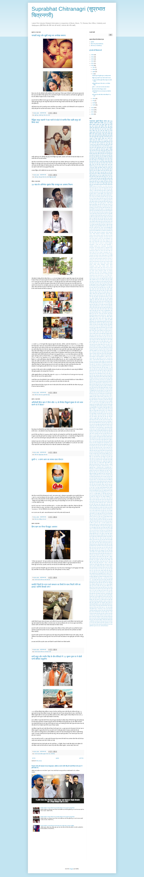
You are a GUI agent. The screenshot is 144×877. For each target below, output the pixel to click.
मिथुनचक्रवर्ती (105, 487)
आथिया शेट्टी (96, 190)
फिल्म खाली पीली (104, 442)
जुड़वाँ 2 (111, 170)
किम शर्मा (100, 196)
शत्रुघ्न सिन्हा (95, 539)
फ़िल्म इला (97, 610)
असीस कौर (110, 299)
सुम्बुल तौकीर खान (106, 581)
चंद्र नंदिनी (93, 369)
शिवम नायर (91, 547)
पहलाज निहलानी (99, 427)
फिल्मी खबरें (101, 176)
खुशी (106, 356)
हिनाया (93, 601)
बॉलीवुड (40, 519)
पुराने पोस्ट (81, 758)
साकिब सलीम (106, 570)
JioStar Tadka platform (103, 255)
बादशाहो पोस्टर (105, 461)
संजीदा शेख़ (102, 222)
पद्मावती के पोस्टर (107, 206)
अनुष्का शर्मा (91, 127)
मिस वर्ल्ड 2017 (104, 488)
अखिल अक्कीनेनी (92, 279)
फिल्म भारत (93, 452)
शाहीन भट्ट (108, 544)
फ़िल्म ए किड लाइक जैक (103, 610)
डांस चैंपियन (105, 385)
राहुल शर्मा (101, 513)
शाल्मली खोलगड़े (105, 542)
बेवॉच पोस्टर (109, 470)
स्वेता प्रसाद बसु (103, 596)
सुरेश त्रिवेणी (91, 582)
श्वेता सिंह (98, 553)
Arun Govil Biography (105, 238)
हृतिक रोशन (91, 133)
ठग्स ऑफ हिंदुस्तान (100, 159)
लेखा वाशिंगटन (108, 527)
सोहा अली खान (103, 588)
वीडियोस (93, 221)
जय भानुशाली (104, 199)
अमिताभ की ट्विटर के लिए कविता (100, 292)
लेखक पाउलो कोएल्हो (101, 527)
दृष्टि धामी (101, 204)
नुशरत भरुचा (102, 206)
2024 (92, 57)
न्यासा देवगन (103, 422)
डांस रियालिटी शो (109, 385)
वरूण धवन (91, 530)
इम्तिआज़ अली (94, 316)
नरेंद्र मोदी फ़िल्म (109, 416)
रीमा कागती (93, 516)
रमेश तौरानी (109, 216)
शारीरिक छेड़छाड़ (98, 221)
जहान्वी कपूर (99, 152)
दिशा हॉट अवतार (107, 405)
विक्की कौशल (97, 146)
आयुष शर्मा (105, 150)
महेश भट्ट (106, 213)
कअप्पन (111, 332)
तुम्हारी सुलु (102, 202)
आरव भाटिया (91, 192)
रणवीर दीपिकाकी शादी (103, 505)
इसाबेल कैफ (107, 319)
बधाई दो (109, 459)
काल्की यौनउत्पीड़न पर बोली (94, 345)
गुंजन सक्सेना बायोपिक (100, 361)
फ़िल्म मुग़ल (102, 621)
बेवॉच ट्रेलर (104, 470)
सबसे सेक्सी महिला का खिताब (97, 561)
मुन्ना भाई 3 (102, 490)
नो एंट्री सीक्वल (108, 421)
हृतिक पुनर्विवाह (94, 602)
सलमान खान (106, 123)
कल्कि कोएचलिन (103, 195)
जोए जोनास (104, 378)
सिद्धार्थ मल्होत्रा (98, 138)
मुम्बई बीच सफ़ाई (106, 490)
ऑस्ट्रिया (101, 330)
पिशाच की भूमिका (93, 430)
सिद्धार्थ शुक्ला (41, 454)
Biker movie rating (93, 241)
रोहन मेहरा (107, 218)
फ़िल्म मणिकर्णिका (96, 230)
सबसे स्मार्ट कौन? (105, 561)
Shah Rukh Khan (92, 187)
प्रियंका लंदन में (95, 438)
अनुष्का (96, 167)
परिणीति (111, 206)
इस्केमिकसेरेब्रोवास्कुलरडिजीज (102, 321)
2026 (92, 54)
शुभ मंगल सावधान (105, 547)
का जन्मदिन (93, 342)
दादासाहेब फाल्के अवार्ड (93, 404)
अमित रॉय (108, 290)
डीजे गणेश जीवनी (99, 388)
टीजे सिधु (99, 381)
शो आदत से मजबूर (106, 548)
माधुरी (100, 482)
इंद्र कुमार (102, 313)
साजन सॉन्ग (91, 571)
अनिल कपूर (104, 155)
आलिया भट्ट (98, 124)
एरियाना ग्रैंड (105, 327)
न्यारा (100, 422)
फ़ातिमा (111, 607)
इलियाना (108, 316)
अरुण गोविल (105, 295)
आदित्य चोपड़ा (101, 190)
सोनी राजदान (96, 588)
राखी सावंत (104, 508)
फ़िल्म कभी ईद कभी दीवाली (93, 611)
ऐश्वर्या (93, 195)
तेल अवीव (106, 393)
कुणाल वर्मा (102, 348)
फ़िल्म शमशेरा (99, 624)
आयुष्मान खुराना (92, 132)
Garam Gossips (108, 139)
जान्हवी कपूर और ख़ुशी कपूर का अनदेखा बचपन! (49, 35)
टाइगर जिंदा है (97, 379)
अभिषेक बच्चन (104, 138)
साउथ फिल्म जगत (92, 182)
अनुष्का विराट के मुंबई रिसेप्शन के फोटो (102, 285)
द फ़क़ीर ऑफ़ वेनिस (102, 401)
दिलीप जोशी (99, 405)
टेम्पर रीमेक (93, 384)
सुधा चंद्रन (102, 579)
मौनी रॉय (110, 136)
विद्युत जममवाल (110, 533)
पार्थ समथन (96, 207)
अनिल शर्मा (108, 281)
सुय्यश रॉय (110, 581)
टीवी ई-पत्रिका (94, 159)
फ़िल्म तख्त (103, 614)
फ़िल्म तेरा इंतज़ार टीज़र (108, 614)
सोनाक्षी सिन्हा (94, 142)
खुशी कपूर (36, 115)
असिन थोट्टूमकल (105, 299)
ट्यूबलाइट (110, 147)
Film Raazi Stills (107, 250)
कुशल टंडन (109, 348)
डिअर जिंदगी (98, 387)
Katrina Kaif (93, 256)
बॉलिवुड (111, 472)
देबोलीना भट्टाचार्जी (92, 412)
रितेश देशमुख (110, 513)
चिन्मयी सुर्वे (110, 369)
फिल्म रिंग (98, 453)
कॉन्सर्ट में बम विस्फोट (93, 353)
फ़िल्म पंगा (99, 616)
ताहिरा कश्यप (95, 392)
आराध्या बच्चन (109, 150)
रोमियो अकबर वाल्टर (100, 521)
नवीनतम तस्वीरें (93, 123)
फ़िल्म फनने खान (92, 618)
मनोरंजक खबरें (99, 213)
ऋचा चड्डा (93, 325)
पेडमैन (103, 432)
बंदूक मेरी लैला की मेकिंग (101, 458)
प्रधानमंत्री (96, 433)
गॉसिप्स (92, 199)
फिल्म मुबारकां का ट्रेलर (103, 452)
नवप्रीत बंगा (91, 418)
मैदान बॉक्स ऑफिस (104, 495)
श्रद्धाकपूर (102, 550)
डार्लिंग (95, 387)
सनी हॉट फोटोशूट (107, 559)
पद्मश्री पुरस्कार (92, 425)
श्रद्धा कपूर (110, 142)
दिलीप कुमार (95, 405)
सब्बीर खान (91, 562)
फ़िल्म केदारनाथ (102, 164)
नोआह (94, 422)
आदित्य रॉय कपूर (109, 190)
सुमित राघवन (101, 581)
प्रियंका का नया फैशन (93, 435)
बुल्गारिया (90, 470)
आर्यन (98, 307)
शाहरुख (90, 181)
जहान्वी (107, 372)
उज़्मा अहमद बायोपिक (99, 324)
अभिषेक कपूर (96, 189)
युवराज (101, 499)
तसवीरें (108, 138)
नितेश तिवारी (94, 206)
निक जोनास (101, 149)
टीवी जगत (36, 394)
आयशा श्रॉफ (110, 304)
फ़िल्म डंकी (99, 614)
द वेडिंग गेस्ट (91, 401)
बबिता (111, 459)
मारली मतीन (91, 484)
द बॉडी (92, 399)
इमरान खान (100, 315)
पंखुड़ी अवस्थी (99, 424)
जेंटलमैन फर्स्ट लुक (106, 375)
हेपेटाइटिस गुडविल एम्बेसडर (106, 602)
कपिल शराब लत (92, 335)
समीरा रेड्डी (99, 562)
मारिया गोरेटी (96, 484)
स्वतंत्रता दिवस (100, 595)
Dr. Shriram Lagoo (93, 249)
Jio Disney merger (108, 253)
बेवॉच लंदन (103, 212)
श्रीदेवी (99, 139)
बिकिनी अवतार (110, 462)
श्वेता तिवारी (103, 162)
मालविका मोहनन (94, 485)
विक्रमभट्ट (95, 531)
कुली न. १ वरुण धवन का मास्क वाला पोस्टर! (47, 459)
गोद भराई (106, 362)
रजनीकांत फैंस (101, 502)
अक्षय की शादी (110, 278)
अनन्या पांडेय (94, 135)
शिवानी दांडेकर (107, 221)
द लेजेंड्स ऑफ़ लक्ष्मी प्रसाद (108, 399)
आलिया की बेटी (105, 307)
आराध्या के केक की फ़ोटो (93, 307)
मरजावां (111, 478)
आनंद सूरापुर (108, 302)
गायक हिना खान (109, 358)
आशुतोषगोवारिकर (107, 310)
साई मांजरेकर (95, 568)
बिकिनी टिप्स (91, 464)
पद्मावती (93, 175)
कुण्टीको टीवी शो (109, 169)
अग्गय (101, 279)
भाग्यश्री (94, 475)
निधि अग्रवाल (103, 419)
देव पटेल (97, 412)
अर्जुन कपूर (104, 133)
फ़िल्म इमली (94, 610)
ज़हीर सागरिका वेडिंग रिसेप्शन (103, 605)
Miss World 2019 (100, 259)
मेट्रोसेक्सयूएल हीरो (103, 491)
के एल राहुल (108, 350)
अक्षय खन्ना (103, 187)
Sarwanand (91, 272)
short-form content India (96, 278)
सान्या (98, 571)
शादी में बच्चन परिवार (98, 542)
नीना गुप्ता (94, 421)
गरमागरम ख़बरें (97, 126)
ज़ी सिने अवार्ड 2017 (102, 607)
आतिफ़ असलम (101, 301)
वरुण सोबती (110, 528)
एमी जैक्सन (97, 327)
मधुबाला (105, 476)
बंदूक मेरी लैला (94, 458)
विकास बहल (110, 530)
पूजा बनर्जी (95, 432)
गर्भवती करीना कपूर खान (103, 198)
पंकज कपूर (95, 424)
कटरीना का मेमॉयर (92, 333)
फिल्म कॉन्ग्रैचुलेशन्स (98, 442)
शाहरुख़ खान (94, 139)
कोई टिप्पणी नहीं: (43, 113)
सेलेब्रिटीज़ (101, 225)
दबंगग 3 (105, 202)
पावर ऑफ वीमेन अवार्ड (99, 428)
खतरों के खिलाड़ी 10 (92, 356)
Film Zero (97, 252)
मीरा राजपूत (106, 142)
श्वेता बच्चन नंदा (93, 222)
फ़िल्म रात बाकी (101, 230)
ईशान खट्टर (101, 147)
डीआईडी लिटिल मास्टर (93, 388)
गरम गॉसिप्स (98, 170)
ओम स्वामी (105, 330)
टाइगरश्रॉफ (108, 379)
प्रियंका (106, 175)
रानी (107, 510)
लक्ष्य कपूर (109, 521)
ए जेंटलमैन (98, 193)
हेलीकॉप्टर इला (97, 604)
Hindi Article (110, 186)
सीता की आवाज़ (108, 578)
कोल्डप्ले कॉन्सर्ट (104, 353)
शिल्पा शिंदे (94, 181)
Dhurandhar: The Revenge (106, 246)
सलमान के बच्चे (97, 567)
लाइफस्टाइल (102, 524)
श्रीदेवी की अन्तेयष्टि (101, 551)
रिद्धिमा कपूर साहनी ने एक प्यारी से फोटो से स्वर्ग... (101, 77)
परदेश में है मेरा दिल (106, 425)
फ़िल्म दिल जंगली (95, 616)
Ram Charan (97, 269)
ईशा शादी (92, 322)
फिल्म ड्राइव (106, 447)
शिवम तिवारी (110, 545)
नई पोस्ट (33, 758)
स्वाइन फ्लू (94, 596)
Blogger (71, 868)
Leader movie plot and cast (101, 256)
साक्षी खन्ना (110, 570)
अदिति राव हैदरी (104, 279)
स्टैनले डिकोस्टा (98, 593)
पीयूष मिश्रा (105, 430)
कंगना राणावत (101, 332)
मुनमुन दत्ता (98, 490)
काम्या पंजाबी (97, 196)
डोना (97, 390)
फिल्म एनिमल (104, 441)
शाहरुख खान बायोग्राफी (97, 544)
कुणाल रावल (98, 348)
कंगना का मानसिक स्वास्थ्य (94, 332)
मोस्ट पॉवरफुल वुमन (97, 496)
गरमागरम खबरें (37, 579)
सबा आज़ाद (110, 561)
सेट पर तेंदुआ (106, 584)
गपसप (94, 170)
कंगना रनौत (106, 147)
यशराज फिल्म (101, 216)
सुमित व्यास (108, 224)
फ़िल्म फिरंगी (108, 229)
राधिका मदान (104, 510)
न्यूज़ (111, 422)
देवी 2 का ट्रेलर (108, 412)
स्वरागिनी (105, 595)
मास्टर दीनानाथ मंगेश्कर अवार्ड (105, 485)
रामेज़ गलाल (109, 512)
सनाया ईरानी (106, 222)
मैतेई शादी (99, 495)
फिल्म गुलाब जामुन (94, 444)
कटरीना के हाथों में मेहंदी (99, 333)
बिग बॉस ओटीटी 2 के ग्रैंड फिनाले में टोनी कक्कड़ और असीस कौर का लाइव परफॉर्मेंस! (57, 825)
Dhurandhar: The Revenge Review (96, 247)
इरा (97, 316)
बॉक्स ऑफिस (97, 153)
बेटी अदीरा (94, 470)
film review (99, 187)
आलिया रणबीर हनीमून (92, 310)
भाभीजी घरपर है (98, 475)
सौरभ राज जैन (91, 590)
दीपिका (99, 173)
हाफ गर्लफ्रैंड (101, 599)
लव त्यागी (95, 522)
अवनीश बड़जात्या (109, 298)
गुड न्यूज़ (106, 361)
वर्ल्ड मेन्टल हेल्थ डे (96, 530)
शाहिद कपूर (94, 130)
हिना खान (45, 454)
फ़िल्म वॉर (95, 624)
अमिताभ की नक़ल (109, 292)
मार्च (93, 100)
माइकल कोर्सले (110, 481)
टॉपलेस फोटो (97, 384)
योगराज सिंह (107, 501)
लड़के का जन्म (91, 528)
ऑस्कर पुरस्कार (97, 330)
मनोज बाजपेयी (107, 478)
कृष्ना (104, 350)
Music (106, 259)
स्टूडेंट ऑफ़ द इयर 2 (97, 227)
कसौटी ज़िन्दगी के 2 (109, 195)
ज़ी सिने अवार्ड (95, 607)
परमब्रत (111, 425)
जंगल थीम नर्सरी (98, 370)
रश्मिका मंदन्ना (100, 508)
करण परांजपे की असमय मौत (96, 338)
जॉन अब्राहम (100, 201)
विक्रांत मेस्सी (104, 531)
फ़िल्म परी (107, 616)
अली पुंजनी (100, 298)
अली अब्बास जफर (109, 155)
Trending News (92, 144)
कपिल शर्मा (98, 144)
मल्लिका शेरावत (103, 479)
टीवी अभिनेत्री (103, 381)
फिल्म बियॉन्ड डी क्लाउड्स (105, 450)
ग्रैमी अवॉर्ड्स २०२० (107, 367)
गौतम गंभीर (98, 365)
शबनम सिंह (103, 539)
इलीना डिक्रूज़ (104, 318)
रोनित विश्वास (94, 521)
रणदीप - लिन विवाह (107, 502)
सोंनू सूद (103, 585)
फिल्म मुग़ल (108, 452)
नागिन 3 (111, 418)
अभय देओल (108, 287)
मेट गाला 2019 (94, 179)
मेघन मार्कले (108, 215)
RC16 (107, 267)
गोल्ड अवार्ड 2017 (92, 364)
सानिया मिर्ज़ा (98, 224)
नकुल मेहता (106, 204)
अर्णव (105, 296)
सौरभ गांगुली (110, 588)
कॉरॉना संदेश (99, 353)
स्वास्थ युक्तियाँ (98, 596)
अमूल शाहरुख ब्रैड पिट (101, 293)
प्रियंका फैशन (101, 436)
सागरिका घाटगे (99, 182)
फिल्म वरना (93, 455)
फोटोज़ (105, 176)
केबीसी (105, 352)
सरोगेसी (95, 564)
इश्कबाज (109, 318)
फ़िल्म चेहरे (96, 613)
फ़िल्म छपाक (100, 613)
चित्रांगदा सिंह (106, 369)
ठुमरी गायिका (101, 385)
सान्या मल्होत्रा (102, 571)
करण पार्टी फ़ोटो (103, 338)
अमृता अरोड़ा (108, 293)
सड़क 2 (102, 227)
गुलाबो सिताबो (96, 362)
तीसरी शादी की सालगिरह (104, 392)
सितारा (92, 574)
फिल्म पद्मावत (101, 448)
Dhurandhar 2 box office (102, 186)
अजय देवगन (91, 147)
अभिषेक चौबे (91, 290)
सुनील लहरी (106, 579)
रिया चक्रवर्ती (103, 515)
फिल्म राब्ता (94, 210)
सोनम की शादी (95, 164)
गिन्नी (96, 359)
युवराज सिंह (102, 161)
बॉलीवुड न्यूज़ (96, 473)
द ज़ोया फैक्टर (96, 401)
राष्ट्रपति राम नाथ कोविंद (95, 513)
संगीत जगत (110, 132)
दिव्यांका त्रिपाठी (92, 204)
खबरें (106, 144)
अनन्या (95, 281)
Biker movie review (101, 241)
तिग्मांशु (99, 392)
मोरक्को (92, 496)
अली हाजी (104, 298)
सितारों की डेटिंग (101, 574)
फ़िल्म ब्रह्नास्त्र (108, 619)
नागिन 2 (108, 418)
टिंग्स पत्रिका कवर (95, 381)
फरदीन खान (94, 439)
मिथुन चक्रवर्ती (100, 487)
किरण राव (97, 347)
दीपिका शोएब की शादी (108, 408)
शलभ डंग (106, 541)
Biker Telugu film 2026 (107, 239)
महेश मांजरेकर (105, 481)
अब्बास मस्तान (103, 287)
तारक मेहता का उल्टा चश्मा (107, 172)
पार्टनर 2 (94, 428)
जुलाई (93, 71)
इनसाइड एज (96, 315)
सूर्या (98, 225)
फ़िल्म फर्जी (96, 618)
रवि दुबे (94, 507)
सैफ (94, 585)
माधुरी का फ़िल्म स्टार (104, 482)
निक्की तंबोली (91, 419)
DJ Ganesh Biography (107, 242)
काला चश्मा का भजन (108, 344)
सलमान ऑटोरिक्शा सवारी (98, 565)
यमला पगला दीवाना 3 (96, 498)
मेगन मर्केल (110, 490)
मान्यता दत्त (110, 482)
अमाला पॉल (100, 290)
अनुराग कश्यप (97, 282)
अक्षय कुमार (110, 126)
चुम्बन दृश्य (91, 370)
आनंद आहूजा (96, 147)
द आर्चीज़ (110, 395)
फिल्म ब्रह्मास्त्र (108, 209)
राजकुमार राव (91, 138)
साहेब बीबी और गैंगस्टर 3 (103, 573)
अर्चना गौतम (91, 296)
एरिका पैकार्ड (101, 327)
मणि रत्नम (102, 476)
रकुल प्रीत (91, 502)
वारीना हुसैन (94, 219)
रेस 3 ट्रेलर (110, 518)
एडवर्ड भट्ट (93, 327)
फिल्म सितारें (102, 455)
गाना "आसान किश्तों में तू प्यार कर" (100, 358)
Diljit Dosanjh (104, 166)
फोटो (49, 115)
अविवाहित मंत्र (91, 299)
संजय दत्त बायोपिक (100, 181)
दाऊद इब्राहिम (102, 402)
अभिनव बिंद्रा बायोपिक (106, 289)
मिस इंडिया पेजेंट (99, 488)
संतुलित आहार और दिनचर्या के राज (106, 555)
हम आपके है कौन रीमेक (107, 598)
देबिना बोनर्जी (110, 410)
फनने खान (97, 209)
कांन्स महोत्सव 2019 (108, 342)
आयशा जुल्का (106, 304)
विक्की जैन (91, 531)
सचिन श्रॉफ (104, 556)
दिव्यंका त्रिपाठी (109, 202)
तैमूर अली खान (92, 173)
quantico (106, 276)
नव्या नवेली (101, 418)
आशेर (111, 310)
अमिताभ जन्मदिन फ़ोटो (93, 293)
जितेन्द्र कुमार (91, 373)
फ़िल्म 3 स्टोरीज (97, 608)
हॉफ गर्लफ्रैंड (102, 604)
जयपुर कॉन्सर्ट (108, 199)
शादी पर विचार (91, 542)
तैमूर (109, 152)
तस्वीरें (101, 123)
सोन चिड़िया (107, 585)
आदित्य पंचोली (94, 302)
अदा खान (106, 187)
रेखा (100, 218)
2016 (92, 114)
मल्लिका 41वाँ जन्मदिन (97, 479)
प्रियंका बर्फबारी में (107, 436)
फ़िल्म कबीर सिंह (109, 610)
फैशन (104, 149)
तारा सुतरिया (96, 149)
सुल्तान (95, 582)
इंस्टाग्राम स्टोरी (106, 313)
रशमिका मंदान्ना (102, 507)
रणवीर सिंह (53, 753)
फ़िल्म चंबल (93, 613)
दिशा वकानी (103, 405)
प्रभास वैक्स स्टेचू (101, 433)
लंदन (104, 521)
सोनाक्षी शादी (91, 588)
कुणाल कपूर (108, 196)
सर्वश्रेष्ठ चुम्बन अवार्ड (103, 564)
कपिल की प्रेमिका (106, 333)
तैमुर (109, 393)
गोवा (94, 199)
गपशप (111, 356)
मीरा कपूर (92, 490)
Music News (109, 259)
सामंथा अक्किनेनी (109, 571)
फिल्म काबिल (108, 441)
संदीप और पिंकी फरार (93, 556)
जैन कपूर (100, 378)
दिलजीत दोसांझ (92, 153)
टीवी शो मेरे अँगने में (106, 382)
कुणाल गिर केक (93, 348)
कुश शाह (105, 348)
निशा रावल (91, 421)
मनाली (92, 478)
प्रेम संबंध (107, 438)
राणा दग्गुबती (94, 218)
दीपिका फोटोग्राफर (102, 408)
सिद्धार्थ (103, 182)
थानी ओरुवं (107, 395)
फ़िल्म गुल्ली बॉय (98, 229)
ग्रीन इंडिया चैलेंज (98, 367)
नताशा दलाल (100, 415)
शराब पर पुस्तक (95, 541)
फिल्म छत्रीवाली (104, 444)
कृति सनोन (102, 350)
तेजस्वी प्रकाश (102, 393)
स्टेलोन (94, 593)
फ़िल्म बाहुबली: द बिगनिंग (101, 619)
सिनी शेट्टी (93, 578)
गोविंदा (95, 365)
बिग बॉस (95, 464)
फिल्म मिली (97, 452)
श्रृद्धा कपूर (91, 553)
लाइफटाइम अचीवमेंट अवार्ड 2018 (94, 524)
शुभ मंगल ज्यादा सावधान (98, 547)
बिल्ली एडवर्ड (98, 468)
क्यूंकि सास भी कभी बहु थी (105, 355)
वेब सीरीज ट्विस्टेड (100, 536)
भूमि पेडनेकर (102, 153)
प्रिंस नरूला (110, 207)
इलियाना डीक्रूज (94, 193)
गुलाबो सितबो (91, 362)
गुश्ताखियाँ (103, 362)
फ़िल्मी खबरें (103, 625)
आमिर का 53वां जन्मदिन (99, 304)
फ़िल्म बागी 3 (91, 619)
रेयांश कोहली (103, 218)
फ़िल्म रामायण (100, 622)
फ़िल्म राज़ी (104, 622)
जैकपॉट (95, 376)
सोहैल (107, 588)
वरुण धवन (44, 519)
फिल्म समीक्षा (96, 176)
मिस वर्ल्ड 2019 (109, 488)
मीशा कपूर (102, 215)
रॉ (89, 519)
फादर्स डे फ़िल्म (98, 439)
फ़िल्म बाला (95, 619)
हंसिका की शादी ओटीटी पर (93, 598)
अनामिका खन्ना (98, 281)
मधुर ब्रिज (108, 476)
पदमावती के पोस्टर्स (109, 424)
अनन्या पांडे (110, 187)
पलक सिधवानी (91, 427)
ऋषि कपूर (36, 177)
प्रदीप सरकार (91, 433)
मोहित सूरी (97, 216)
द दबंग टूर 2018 (99, 398)
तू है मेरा (98, 393)
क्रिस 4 (111, 355)
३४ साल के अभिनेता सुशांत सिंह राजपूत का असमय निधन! (52, 184)
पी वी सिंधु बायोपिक (100, 430)
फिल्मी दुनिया (98, 210)
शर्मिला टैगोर (101, 541)
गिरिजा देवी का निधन (104, 359)
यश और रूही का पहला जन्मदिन (105, 498)
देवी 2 (105, 412)
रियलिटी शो (99, 515)
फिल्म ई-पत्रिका (99, 441)
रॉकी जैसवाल (105, 519)
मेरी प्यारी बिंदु (107, 153)
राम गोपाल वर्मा (109, 179)
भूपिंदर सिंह (93, 476)
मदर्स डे (109, 212)
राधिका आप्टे (100, 510)
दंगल (111, 152)
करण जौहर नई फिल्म (98, 336)
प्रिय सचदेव (110, 433)
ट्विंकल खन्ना (100, 141)
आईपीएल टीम (91, 301)
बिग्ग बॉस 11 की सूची (104, 467)
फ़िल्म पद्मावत (107, 184)
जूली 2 (95, 375)
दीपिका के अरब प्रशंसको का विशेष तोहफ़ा (100, 407)
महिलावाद (101, 481)
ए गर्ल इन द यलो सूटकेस (99, 325)
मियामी (99, 215)
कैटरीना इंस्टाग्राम (109, 352)
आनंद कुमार (99, 302)
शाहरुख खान (97, 127)
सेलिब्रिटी (110, 584)
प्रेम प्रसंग (103, 438)
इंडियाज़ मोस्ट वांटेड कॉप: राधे (94, 313)
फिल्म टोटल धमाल (96, 445)
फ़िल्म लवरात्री (106, 230)
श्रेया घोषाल (95, 553)
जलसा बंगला (99, 372)
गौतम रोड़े (97, 199)
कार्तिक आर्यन (91, 141)
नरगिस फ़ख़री (100, 416)
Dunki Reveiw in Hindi (107, 249)
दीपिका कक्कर (97, 204)
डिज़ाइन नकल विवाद (109, 387)
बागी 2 (101, 461)
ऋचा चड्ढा (93, 156)
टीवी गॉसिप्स (104, 201)
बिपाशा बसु (93, 178)
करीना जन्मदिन (110, 339)
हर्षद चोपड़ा (95, 599)
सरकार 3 (102, 562)
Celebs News (95, 242)
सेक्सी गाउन (102, 584)
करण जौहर (107, 127)
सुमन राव (97, 581)
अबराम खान (96, 287)
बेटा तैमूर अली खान (98, 212)
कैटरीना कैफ (103, 144)
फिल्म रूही (101, 453)
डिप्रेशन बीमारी (103, 387)
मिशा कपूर (94, 488)
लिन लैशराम (106, 525)
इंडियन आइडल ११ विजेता (100, 312)
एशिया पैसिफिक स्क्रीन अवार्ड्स (96, 329)
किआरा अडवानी (105, 345)
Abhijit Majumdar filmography (99, 233)
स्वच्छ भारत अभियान (94, 595)
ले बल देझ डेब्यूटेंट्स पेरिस (93, 527)
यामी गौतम (94, 150)
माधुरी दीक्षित (104, 178)
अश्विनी (96, 299)
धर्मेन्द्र (101, 413)
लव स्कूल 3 (99, 522)
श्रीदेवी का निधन (95, 551)
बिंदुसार (106, 462)
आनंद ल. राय (103, 302)
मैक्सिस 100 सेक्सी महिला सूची (103, 493)
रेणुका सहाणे (95, 518)
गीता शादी (95, 361)
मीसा (105, 215)
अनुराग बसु (101, 282)
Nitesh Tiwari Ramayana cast (95, 261)
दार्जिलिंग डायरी (99, 404)
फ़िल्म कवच (100, 611)
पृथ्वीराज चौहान (99, 432)
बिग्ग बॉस (93, 212)
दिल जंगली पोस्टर (104, 404)
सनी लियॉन (106, 181)
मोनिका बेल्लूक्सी (109, 495)
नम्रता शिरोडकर (94, 416)
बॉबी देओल (103, 472)
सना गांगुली (100, 558)
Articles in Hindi (97, 238)
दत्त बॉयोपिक (110, 401)
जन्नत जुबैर (107, 370)
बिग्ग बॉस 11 (97, 161)
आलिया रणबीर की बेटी (100, 308)
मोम (90, 496)
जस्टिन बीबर (104, 372)
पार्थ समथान (46, 651)
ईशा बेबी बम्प (109, 321)
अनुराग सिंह (105, 282)
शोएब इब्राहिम (91, 550)
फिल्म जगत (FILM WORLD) (97, 43)
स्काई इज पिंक (105, 590)
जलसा (96, 372)
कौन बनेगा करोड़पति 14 (97, 355)
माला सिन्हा (98, 485)
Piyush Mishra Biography (99, 264)
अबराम (92, 287)
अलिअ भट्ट (108, 296)
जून (93, 73)
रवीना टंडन (100, 179)
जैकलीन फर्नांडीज (102, 376)
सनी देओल (110, 558)
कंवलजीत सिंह (107, 332)
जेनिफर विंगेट (91, 172)
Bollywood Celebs (97, 166)
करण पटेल (108, 336)
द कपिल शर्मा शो (106, 396)
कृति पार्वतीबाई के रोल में (96, 350)
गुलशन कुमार (110, 361)
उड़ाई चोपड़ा (105, 324)
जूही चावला (98, 375)
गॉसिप (106, 126)
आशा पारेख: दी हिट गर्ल (101, 310)
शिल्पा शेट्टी (103, 221)
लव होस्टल (104, 522)
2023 (92, 59)
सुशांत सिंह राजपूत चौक (102, 582)
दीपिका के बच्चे (110, 407)
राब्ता (90, 512)
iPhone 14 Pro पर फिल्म (104, 275)
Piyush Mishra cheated (100, 265)
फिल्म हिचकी (107, 455)
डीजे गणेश (92, 202)
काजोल (108, 133)
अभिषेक (111, 289)
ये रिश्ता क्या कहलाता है (101, 501)
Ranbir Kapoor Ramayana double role (100, 270)
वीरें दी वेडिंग (107, 146)
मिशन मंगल (91, 488)
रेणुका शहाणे (91, 518)
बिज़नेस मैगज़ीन (102, 468)
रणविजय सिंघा (103, 504)
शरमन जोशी (91, 541)
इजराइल (111, 313)
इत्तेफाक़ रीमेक (91, 315)
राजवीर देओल (108, 508)
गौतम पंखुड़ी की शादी (103, 365)
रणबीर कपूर (107, 124)
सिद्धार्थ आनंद (102, 576)
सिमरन (96, 578)
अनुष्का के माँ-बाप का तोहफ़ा (97, 284)
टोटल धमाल (102, 384)
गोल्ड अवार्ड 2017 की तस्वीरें (101, 364)
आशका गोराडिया (106, 192)
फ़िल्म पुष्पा (110, 616)
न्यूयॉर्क (90, 175)
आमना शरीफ (93, 304)
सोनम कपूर (106, 129)
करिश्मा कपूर (106, 156)
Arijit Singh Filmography (98, 236)
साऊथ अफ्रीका (101, 570)
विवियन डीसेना (103, 219)
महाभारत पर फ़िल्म (97, 481)
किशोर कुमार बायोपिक (102, 347)
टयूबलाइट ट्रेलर (92, 379)
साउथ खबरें (100, 568)
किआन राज (101, 345)
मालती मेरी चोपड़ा (107, 484)
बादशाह (110, 210)
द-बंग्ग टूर (106, 401)
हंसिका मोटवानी (100, 598)
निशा (111, 419)
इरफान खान (110, 167)
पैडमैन (107, 207)
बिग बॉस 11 (103, 464)
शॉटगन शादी (101, 548)
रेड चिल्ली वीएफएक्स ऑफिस (107, 516)
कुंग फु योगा (108, 347)
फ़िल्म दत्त (90, 616)
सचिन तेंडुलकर (99, 556)
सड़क (107, 596)
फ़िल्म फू (105, 618)
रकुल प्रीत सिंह (95, 502)
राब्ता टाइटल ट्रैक (94, 512)
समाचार (109, 222)
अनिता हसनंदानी (103, 281)
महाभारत (92, 481)
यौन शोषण (110, 501)
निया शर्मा (106, 173)
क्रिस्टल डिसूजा (96, 198)
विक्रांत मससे (99, 531)
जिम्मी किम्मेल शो (100, 373)
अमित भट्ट (104, 290)
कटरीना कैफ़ (99, 135)
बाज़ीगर (103, 462)
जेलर (92, 376)
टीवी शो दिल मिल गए (99, 382)
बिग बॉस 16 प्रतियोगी (108, 464)
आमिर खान (102, 127)
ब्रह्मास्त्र (106, 212)
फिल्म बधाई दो (98, 450)
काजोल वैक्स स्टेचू (92, 344)
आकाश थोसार (96, 301)
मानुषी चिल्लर (93, 215)
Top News (102, 273)
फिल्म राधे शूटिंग (93, 453)
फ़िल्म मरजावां (95, 621)
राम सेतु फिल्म (102, 512)
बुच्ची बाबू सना (110, 468)
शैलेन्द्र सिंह (96, 548)
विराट (105, 535)
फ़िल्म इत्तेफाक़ (93, 229)
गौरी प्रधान (109, 365)
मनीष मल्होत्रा (95, 478)
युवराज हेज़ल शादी (105, 499)
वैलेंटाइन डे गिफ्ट (95, 538)
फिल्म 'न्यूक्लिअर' (109, 439)
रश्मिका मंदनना (107, 507)
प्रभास (106, 159)
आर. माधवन (105, 305)
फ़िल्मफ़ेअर (106, 625)
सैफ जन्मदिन (97, 585)
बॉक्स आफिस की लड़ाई (97, 472)
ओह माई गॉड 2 (109, 330)
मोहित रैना (91, 498)
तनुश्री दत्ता (91, 392)
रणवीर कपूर (108, 504)
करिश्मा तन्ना (105, 339)
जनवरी (93, 105)
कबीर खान (96, 335)
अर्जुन (109, 189)
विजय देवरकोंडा (98, 219)
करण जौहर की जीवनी (105, 335)
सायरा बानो (97, 573)
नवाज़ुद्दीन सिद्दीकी (96, 418)
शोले (99, 550)
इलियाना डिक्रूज (98, 318)
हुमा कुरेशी (98, 601)
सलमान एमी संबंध (109, 564)
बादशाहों (109, 461)
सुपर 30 (105, 224)
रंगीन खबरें (91, 136)
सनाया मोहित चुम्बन (106, 558)
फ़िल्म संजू (110, 230)
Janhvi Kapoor (102, 253)
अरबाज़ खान (101, 189)
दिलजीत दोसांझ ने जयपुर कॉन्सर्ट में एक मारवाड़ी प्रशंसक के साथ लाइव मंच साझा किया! (57, 808)
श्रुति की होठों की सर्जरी (108, 551)
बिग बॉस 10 (99, 464)
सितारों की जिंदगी (96, 574)
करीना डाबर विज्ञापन (92, 341)
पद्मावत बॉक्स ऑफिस (98, 425)
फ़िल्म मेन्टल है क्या (107, 621)
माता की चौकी (96, 482)
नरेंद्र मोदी (104, 416)
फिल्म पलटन (106, 448)
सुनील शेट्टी (110, 579)
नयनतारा (109, 204)
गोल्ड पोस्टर (108, 364)
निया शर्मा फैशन (108, 419)
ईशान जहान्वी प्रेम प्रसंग (98, 322)
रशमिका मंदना (97, 507)
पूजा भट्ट (97, 175)
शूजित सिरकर (91, 548)
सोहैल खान (104, 225)
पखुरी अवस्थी (104, 424)
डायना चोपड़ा (91, 387)
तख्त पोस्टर (110, 390)
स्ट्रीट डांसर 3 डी (104, 593)
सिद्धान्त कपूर (98, 576)
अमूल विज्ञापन (100, 167)
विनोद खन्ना (95, 535)
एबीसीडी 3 (102, 193)
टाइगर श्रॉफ (109, 135)
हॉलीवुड (109, 227)
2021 (92, 63)
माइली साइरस (91, 482)
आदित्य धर (105, 190)
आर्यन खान (101, 307)
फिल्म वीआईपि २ (97, 455)
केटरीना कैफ (94, 352)
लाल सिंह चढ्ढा (102, 525)
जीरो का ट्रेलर (105, 373)
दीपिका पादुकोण (43, 753)
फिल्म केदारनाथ (92, 161)
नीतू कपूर (40, 177)
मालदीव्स (108, 178)
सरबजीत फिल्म (91, 564)
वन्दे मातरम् (106, 528)
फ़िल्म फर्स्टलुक (101, 618)
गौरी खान (107, 170)
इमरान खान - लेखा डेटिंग (106, 315)
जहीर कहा (110, 372)
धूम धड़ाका (104, 413)
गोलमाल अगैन (110, 362)
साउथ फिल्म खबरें (109, 568)
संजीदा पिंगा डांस (98, 555)
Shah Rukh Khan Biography (101, 272)
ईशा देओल (91, 169)
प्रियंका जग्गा (91, 436)
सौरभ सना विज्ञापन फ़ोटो (99, 590)
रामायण (106, 512)
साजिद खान (95, 571)
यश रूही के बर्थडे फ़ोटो (95, 499)
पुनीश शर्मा (104, 207)
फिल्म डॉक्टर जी (101, 447)
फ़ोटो (93, 129)
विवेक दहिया (108, 219)
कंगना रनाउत (102, 146)
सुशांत (97, 582)
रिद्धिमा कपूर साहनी (52, 177)
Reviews (110, 270)
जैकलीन (97, 376)
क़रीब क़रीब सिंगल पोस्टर (108, 604)
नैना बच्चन (104, 421)
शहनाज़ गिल (110, 541)
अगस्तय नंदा (98, 279)
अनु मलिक (92, 282)
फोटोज (107, 136)
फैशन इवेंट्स (96, 456)
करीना (105, 169)
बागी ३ (107, 176)
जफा (110, 370)
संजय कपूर (98, 222)
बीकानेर (106, 468)
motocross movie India (100, 276)
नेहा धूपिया (110, 173)
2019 (92, 107)
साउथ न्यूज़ (104, 568)
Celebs (110, 146)
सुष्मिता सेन (93, 225)
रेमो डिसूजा (99, 518)
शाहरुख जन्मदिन (103, 544)
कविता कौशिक (103, 341)
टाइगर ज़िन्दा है (97, 172)
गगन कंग (108, 356)
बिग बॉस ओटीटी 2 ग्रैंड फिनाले (101, 465)
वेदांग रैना (90, 536)
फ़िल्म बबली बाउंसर (109, 618)
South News (97, 273)
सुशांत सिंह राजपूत (46, 394)
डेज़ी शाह (107, 388)
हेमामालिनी (93, 604)
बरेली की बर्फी (95, 461)
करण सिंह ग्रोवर (96, 169)
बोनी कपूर (96, 178)
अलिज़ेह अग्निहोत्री (95, 298)
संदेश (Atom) (39, 760)
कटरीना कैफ (98, 132)
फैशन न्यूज (100, 456)
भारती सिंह (107, 475)
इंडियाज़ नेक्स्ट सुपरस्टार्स (108, 312)
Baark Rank (99, 239)
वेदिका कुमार (95, 536)
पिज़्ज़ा (104, 428)
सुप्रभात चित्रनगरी (92, 581)
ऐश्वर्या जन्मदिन (91, 330)
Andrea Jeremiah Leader (98, 235)
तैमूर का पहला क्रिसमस (101, 395)
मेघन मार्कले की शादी (96, 491)
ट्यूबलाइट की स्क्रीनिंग (95, 385)
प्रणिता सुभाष (106, 432)
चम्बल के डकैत (98, 369)
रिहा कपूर (97, 218)
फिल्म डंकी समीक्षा (95, 447)
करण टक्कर (104, 336)
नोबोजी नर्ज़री (97, 422)
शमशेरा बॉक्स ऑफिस (109, 539)
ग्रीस (102, 367)
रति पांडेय (108, 505)
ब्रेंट (104, 473)
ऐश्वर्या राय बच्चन (108, 130)
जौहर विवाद (107, 378)
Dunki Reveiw (100, 249)
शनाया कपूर (99, 539)
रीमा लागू (96, 516)
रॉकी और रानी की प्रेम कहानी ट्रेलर (96, 519)
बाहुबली (100, 462)
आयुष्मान (90, 305)
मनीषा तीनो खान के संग (101, 478)
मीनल (90, 490)
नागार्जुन (105, 418)
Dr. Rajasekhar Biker (108, 247)
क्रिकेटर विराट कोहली (96, 158)
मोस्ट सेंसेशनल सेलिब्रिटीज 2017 (106, 496)
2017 (92, 112)
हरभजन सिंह (106, 227)
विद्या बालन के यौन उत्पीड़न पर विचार (101, 533)
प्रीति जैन (100, 438)
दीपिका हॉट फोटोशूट (92, 410)
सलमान (107, 162)
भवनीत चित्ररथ (108, 473)
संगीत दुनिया (103, 553)
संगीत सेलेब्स (107, 553)
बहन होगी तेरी (106, 210)
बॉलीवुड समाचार (101, 473)
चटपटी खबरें (110, 144)
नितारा (95, 419)
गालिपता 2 (91, 359)
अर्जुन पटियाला (96, 296)
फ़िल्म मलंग (99, 621)
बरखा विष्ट (91, 461)
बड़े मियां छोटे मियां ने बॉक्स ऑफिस (101, 459)
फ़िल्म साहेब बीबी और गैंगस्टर (105, 624)
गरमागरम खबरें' (104, 132)
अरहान (102, 295)
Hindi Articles (98, 133)
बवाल (99, 461)
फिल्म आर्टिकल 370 (102, 209)
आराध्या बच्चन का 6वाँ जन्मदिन (98, 192)
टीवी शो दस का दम (92, 382)
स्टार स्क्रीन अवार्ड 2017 (102, 591)
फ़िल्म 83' (102, 608)
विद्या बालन (94, 162)
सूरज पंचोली (108, 582)
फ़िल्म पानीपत (104, 229)
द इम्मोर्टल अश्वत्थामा (100, 396)
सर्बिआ (98, 564)
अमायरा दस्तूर (96, 290)
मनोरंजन (103, 213)
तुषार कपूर (110, 392)
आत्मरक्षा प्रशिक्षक (107, 301)
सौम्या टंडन (108, 225)
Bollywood (95, 186)
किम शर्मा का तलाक (92, 347)
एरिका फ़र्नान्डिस (106, 193)
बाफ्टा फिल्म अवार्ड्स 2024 (94, 462)
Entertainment (92, 250)
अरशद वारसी (98, 295)
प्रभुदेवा (103, 175)
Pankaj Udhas (103, 262)
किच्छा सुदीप (110, 345)
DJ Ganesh (100, 242)
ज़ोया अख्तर (108, 607)
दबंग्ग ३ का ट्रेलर (92, 402)
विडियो (94, 533)
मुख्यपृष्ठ (57, 758)
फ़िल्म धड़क (107, 164)
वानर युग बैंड (106, 530)
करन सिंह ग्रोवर (97, 339)
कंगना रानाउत (94, 152)
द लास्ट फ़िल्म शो (100, 399)
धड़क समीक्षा (91, 415)
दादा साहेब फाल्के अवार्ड (108, 402)
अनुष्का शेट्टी (91, 189)
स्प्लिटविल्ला (109, 593)
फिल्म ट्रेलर (102, 445)
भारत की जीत (103, 475)
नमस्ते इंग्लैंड (102, 173)
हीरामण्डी (95, 601)
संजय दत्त (103, 139)
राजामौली (96, 510)
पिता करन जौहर (107, 428)
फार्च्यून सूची (103, 439)
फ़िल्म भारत (99, 155)
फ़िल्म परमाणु (104, 616)
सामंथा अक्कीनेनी (92, 573)
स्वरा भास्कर (94, 184)
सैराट (100, 585)
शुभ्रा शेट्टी (110, 547)
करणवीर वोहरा (98, 195)
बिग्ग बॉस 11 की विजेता (96, 467)
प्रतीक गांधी (110, 432)
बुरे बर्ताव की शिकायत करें (95, 50)
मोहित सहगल (93, 216)
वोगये (103, 538)
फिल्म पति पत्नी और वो (95, 448)
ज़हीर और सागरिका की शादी (93, 605)
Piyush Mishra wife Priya (99, 267)
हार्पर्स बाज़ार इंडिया (107, 599)
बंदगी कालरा (102, 210)
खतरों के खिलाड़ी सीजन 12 (100, 356)
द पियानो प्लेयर (105, 398)
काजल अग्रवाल (91, 196)
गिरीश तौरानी (110, 359)
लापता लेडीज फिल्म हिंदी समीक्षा (94, 525)
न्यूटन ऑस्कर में (108, 422)
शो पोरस (111, 548)
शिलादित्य (92, 545)
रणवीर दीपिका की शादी (96, 505)
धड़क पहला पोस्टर (109, 413)
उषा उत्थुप (94, 324)
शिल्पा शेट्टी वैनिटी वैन (98, 545)
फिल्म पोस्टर (110, 175)
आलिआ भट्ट (105, 167)
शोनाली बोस (97, 550)
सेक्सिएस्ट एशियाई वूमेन (96, 584)
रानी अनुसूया (110, 510)
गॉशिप (103, 124)
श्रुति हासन (98, 162)
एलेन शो (109, 327)
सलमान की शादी (92, 567)
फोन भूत (106, 456)
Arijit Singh (105, 235)
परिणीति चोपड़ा (106, 141)
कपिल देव (110, 333)
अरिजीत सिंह (106, 189)
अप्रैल (93, 98)
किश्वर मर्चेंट (104, 196)
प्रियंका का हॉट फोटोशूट (101, 435)
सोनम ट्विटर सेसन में (104, 587)
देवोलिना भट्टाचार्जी (97, 413)
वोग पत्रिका (100, 538)
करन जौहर (102, 169)
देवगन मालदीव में (101, 412)
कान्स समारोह (98, 344)
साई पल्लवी (91, 568)
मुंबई (95, 490)
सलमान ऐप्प (91, 565)
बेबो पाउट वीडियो (99, 470)
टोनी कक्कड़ (106, 384)
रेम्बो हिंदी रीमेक (103, 518)
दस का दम (97, 402)
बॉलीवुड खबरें (91, 473)
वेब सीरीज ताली (105, 536)
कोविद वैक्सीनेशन (109, 353)
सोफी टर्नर (99, 588)
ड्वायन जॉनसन (97, 202)
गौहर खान (100, 199)
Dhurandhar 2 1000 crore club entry (97, 244)
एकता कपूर (102, 156)
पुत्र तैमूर (108, 430)
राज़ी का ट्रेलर (105, 513)
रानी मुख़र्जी (104, 179)
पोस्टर (100, 175)
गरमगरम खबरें (91, 358)
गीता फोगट (91, 361)
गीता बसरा (108, 198)
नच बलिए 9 (95, 415)
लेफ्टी (111, 527)
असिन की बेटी (99, 299)
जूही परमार (101, 375)
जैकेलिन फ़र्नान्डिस (94, 201)
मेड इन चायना (109, 491)
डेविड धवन (104, 388)
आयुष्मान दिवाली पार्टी (95, 305)
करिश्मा (102, 339)
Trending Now (107, 273)
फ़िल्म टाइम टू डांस (94, 614)
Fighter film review (99, 250)
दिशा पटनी (104, 136)
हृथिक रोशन (99, 602)
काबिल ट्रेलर (103, 344)
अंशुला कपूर (103, 278)
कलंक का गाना (98, 341)
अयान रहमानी (94, 295)
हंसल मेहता (110, 596)
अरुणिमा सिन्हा (110, 295)
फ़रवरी (93, 103)
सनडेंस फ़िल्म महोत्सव (95, 558)
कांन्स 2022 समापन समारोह (100, 342)
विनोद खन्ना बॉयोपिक (100, 535)
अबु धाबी (99, 287)
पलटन (95, 427)
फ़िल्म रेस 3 (108, 622)
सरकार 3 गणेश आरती (108, 562)
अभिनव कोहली (99, 289)
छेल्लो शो (94, 370)
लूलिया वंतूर (110, 525)
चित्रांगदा (102, 369)
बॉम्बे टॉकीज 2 (107, 472)
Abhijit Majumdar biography (99, 232)
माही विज (96, 215)
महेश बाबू (100, 178)
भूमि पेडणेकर (98, 476)
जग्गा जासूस (103, 370)
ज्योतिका (111, 378)
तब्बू (101, 172)
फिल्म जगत (46, 115)
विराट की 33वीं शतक (109, 535)
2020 (92, 65)
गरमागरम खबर (103, 170)
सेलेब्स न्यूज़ (91, 585)
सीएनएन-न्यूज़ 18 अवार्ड (102, 578)
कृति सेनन (91, 170)
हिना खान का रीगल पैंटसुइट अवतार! (44, 527)
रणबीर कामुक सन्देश (97, 504)
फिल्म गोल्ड (99, 444)
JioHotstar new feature (93, 255)
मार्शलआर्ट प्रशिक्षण (101, 484)
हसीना (98, 599)
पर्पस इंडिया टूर (91, 207)
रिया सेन (107, 515)
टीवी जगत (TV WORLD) (96, 45)
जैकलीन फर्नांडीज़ (108, 376)
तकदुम (107, 390)
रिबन (96, 515)
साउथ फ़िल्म (96, 570)
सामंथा (106, 571)
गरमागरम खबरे (106, 158)
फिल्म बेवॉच (91, 176)
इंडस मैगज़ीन (94, 312)
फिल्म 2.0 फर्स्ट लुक (92, 441)
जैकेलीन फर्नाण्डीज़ (105, 152)
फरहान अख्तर (109, 159)
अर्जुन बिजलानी (101, 296)
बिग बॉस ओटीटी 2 (92, 465)
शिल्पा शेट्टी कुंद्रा (105, 545)
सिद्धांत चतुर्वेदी (93, 576)
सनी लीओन (102, 559)
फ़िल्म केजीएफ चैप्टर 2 (106, 611)
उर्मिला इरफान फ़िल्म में (106, 322)
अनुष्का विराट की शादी (106, 284)
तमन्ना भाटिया (91, 146)
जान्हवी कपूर (41, 115)
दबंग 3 (96, 173)
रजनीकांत (105, 216)
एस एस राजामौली (104, 329)
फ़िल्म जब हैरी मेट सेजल (106, 613)
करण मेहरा (108, 338)
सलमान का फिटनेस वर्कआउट (107, 565)
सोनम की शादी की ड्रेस (96, 587)
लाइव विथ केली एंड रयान (108, 524)
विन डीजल (91, 535)
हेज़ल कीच (103, 184)
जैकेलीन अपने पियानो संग (95, 378)
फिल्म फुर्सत (94, 450)
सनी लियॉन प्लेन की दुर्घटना (94, 559)
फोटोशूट (103, 456)
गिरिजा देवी (99, 359)
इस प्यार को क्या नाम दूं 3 (100, 319)
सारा (101, 224)
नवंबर (93, 67)
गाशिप (94, 359)
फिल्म (106, 439)
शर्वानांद (104, 541)
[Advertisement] (100, 656)
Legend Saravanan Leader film (101, 258)
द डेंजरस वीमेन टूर (94, 398)
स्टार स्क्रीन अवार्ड (95, 591)
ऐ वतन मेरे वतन (109, 329)
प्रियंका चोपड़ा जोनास (108, 435)
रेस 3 (107, 518)
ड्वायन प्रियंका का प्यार (102, 390)
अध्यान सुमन (91, 281)
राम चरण (98, 512)
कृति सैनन (96, 141)
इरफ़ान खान (104, 316)
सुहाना (96, 225)
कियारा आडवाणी (100, 142)
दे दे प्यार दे (106, 410)
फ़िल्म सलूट (91, 232)
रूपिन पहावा (101, 516)
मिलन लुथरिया (110, 487)
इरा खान (100, 316)
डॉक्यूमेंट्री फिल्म (93, 390)
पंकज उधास (91, 424)
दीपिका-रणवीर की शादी (100, 410)
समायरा (95, 562)
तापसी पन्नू (91, 149)
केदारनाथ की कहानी (100, 352)
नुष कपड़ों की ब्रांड (99, 421)
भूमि (95, 476)
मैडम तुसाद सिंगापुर (95, 495)
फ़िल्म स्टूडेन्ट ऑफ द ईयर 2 (96, 625)
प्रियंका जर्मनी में (96, 436)
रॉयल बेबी (108, 519)
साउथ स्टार (91, 570)
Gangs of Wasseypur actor (105, 252)
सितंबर (93, 69)
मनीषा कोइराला (94, 213)
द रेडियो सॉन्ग (95, 399)
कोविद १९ (91, 355)
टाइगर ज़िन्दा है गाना (103, 379)
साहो (103, 224)
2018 (92, 109)
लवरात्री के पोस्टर (109, 522)
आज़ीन (90, 312)
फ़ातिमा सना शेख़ (94, 155)
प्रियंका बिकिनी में (92, 209)
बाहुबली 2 (107, 149)
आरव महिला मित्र (109, 305)
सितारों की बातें (106, 574)
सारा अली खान (101, 130)
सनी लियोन (110, 181)
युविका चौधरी (95, 501)
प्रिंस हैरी (106, 433)
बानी (111, 461)
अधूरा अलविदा (110, 279)
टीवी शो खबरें (108, 201)
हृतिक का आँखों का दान (104, 601)
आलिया (90, 152)
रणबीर (92, 504)
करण (95, 195)
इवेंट (90, 156)
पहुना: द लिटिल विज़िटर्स (106, 427)
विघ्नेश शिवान (108, 531)
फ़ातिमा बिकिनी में (92, 608)
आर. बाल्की (101, 305)
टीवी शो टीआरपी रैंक (109, 381)
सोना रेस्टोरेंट (110, 587)
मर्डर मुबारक (91, 479)
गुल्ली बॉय (99, 362)
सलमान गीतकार (102, 567)
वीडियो (102, 126)
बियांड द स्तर (94, 468)
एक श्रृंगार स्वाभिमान (107, 325)
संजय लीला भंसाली (99, 150)
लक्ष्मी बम (106, 521)
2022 (92, 61)
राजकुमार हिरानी (107, 161)
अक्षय (106, 278)
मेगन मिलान (91, 491)
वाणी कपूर (101, 530)
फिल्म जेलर (108, 444)
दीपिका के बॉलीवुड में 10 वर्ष (94, 408)
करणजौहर (93, 339)
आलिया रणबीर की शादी (108, 308)
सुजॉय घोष (98, 579)
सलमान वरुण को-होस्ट (108, 567)
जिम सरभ (95, 373)
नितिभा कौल (98, 419)
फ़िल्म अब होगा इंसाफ (107, 608)
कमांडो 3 (100, 335)
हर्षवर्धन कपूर (98, 184)
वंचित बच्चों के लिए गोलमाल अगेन (99, 528)
